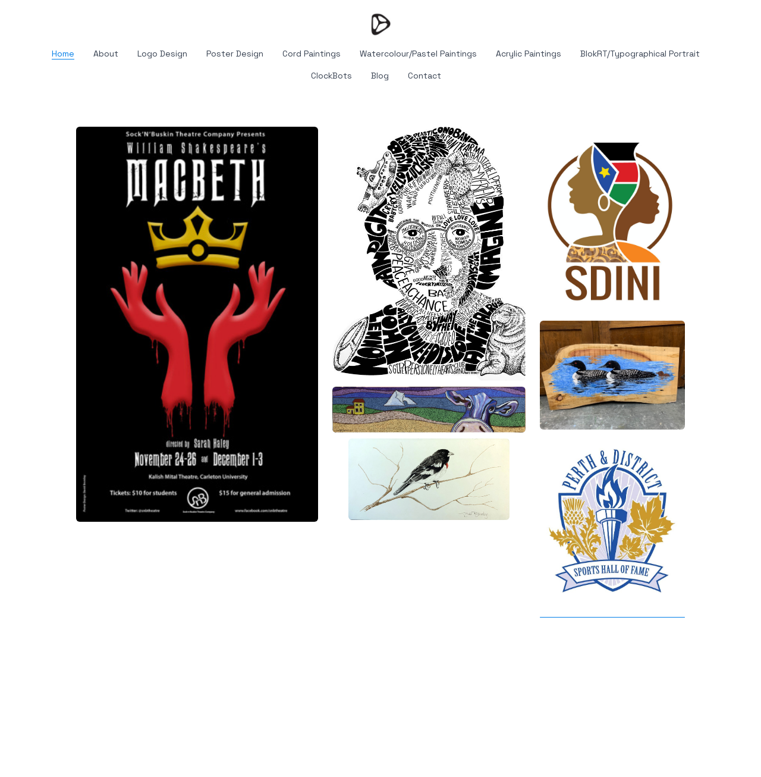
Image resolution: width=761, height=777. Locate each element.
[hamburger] (23, 19)
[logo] (380, 24)
